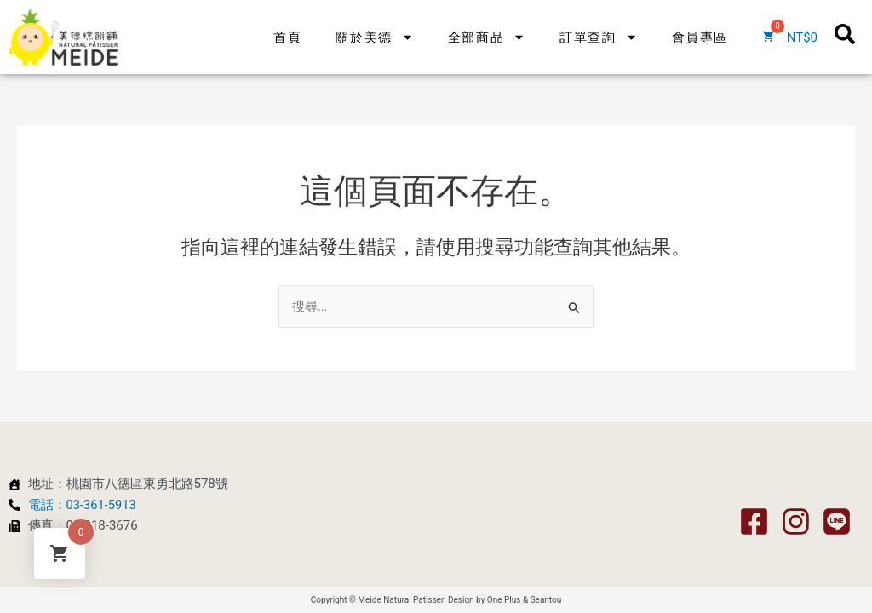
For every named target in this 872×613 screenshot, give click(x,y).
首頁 (287, 22)
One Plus (504, 599)
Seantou (546, 599)
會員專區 (700, 22)
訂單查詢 (598, 22)
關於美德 (374, 22)
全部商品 (486, 22)
